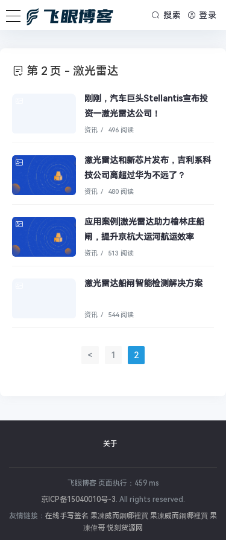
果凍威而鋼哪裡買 (119, 516)
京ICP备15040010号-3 (78, 499)
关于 (110, 444)
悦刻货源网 (125, 528)
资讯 (91, 130)
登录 (202, 15)
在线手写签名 (67, 516)
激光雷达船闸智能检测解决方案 (143, 283)
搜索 (166, 15)
